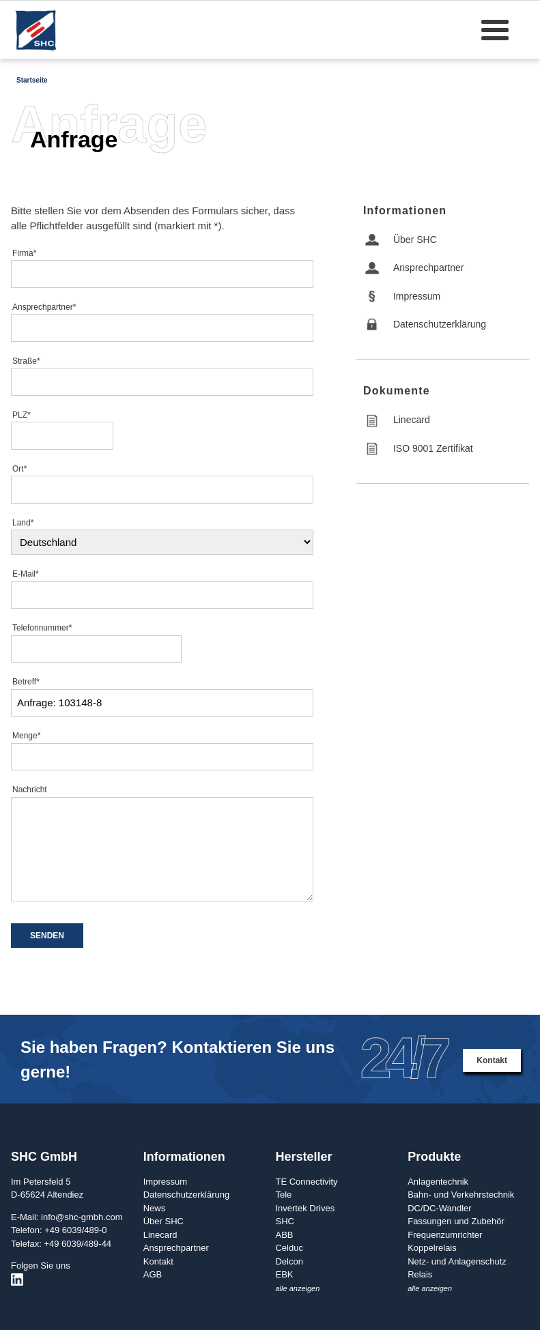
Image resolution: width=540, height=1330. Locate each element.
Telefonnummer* (42, 628)
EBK (284, 1274)
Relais (420, 1274)
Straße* (26, 361)
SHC (284, 1221)
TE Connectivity (306, 1181)
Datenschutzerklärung (439, 324)
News (154, 1208)
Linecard (411, 419)
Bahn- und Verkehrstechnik (461, 1194)
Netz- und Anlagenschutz (457, 1261)
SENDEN (47, 935)
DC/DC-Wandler (439, 1208)
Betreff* (26, 681)
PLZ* (21, 415)
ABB (284, 1235)
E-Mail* (25, 574)
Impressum (416, 296)
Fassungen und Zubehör (456, 1221)
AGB (152, 1274)
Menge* (26, 735)
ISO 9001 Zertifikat (433, 448)
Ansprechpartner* (44, 307)
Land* (22, 522)
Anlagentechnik (438, 1181)
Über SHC (415, 239)
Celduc (288, 1248)
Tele (283, 1194)
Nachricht (29, 789)
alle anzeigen (297, 1288)
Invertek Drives (305, 1208)
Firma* (24, 253)
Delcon (288, 1261)
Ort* (19, 469)
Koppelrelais (432, 1248)
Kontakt (492, 1060)
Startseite (32, 80)
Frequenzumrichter (445, 1235)
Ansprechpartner (428, 267)
